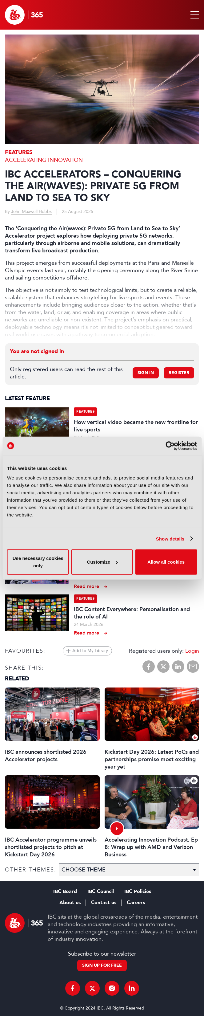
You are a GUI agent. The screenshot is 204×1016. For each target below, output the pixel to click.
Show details (170, 538)
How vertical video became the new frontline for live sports (136, 425)
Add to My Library (90, 651)
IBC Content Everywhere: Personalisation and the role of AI (132, 613)
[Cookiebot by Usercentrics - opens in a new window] (170, 445)
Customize (102, 562)
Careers (136, 902)
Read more (86, 586)
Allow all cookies (166, 562)
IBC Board (65, 891)
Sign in (146, 373)
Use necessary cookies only (38, 562)
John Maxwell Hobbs (31, 211)
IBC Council (100, 891)
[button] (193, 14)
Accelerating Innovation (44, 160)
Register (179, 373)
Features (18, 152)
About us (70, 902)
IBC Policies (137, 891)
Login (192, 651)
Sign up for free (102, 965)
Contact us (103, 902)
